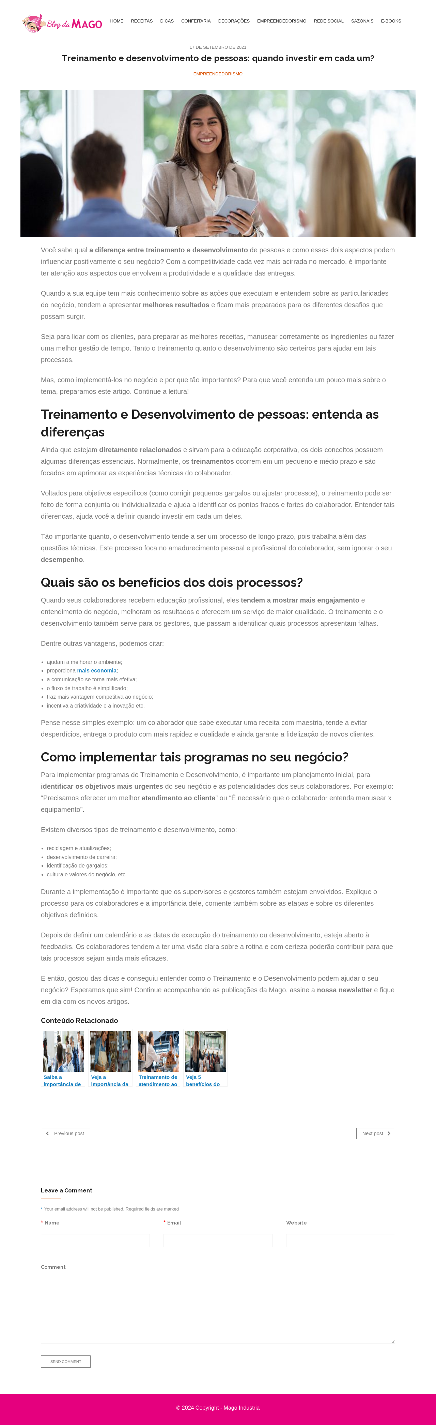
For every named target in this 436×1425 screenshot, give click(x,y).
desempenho (62, 559)
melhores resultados (176, 305)
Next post (376, 1133)
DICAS (167, 21)
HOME (116, 21)
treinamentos (212, 461)
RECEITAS (142, 21)
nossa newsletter (344, 990)
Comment (53, 1266)
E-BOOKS (391, 21)
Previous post (65, 1133)
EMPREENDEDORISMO (281, 21)
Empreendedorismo (218, 73)
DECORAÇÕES (234, 21)
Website (296, 1221)
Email (174, 1221)
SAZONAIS (362, 21)
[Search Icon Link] (412, 21)
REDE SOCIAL (329, 21)
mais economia (97, 670)
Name (52, 1221)
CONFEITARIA (196, 21)
